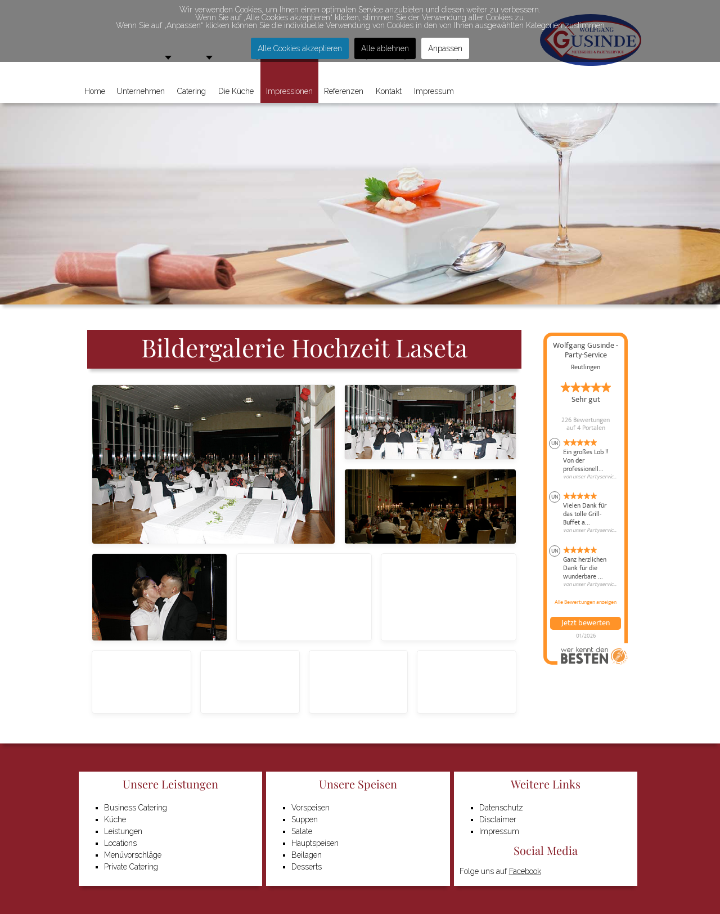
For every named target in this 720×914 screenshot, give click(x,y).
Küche (115, 819)
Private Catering (131, 866)
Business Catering (135, 807)
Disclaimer (497, 819)
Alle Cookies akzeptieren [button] (300, 48)
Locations (120, 843)
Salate (301, 831)
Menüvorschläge (132, 854)
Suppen (304, 819)
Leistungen (123, 831)
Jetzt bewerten (585, 623)
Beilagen (306, 854)
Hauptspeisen (315, 843)
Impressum (499, 831)
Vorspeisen (310, 807)
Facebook (525, 871)
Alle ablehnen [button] (385, 48)
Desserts (306, 866)
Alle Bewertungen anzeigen (585, 602)
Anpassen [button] (445, 48)
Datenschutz (501, 807)
